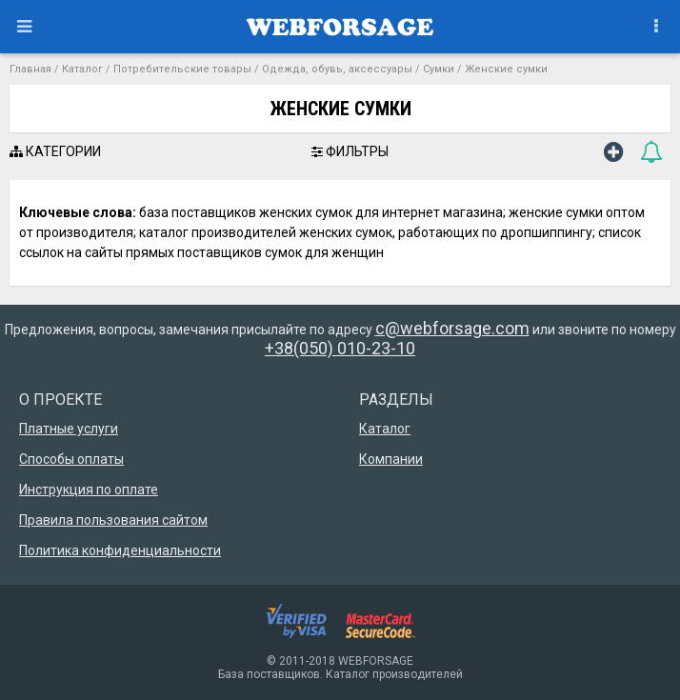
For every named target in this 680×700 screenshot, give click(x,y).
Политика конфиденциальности (120, 550)
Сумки (438, 69)
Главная (30, 69)
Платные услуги (68, 428)
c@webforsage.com (452, 328)
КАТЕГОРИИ (55, 151)
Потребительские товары (182, 69)
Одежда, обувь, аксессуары (337, 69)
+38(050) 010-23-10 (340, 348)
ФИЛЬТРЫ (350, 151)
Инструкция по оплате (88, 489)
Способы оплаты (71, 459)
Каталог (82, 69)
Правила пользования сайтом (113, 520)
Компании (391, 459)
